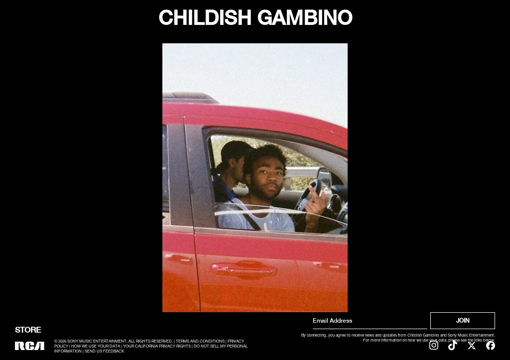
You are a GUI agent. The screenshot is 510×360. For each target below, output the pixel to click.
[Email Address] (370, 320)
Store (28, 329)
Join (463, 320)
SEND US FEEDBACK (104, 352)
